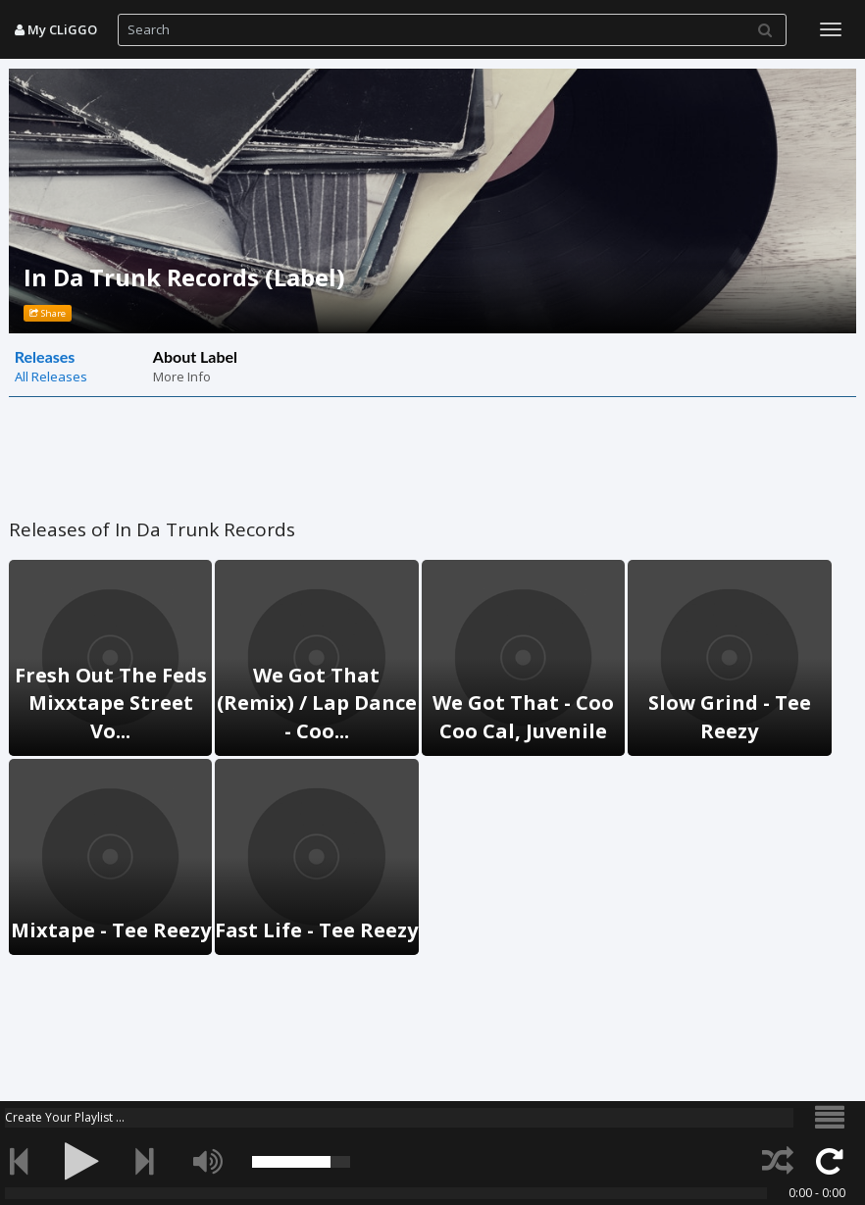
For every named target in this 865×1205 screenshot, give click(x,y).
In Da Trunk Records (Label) (184, 277)
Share (47, 313)
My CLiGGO (56, 29)
